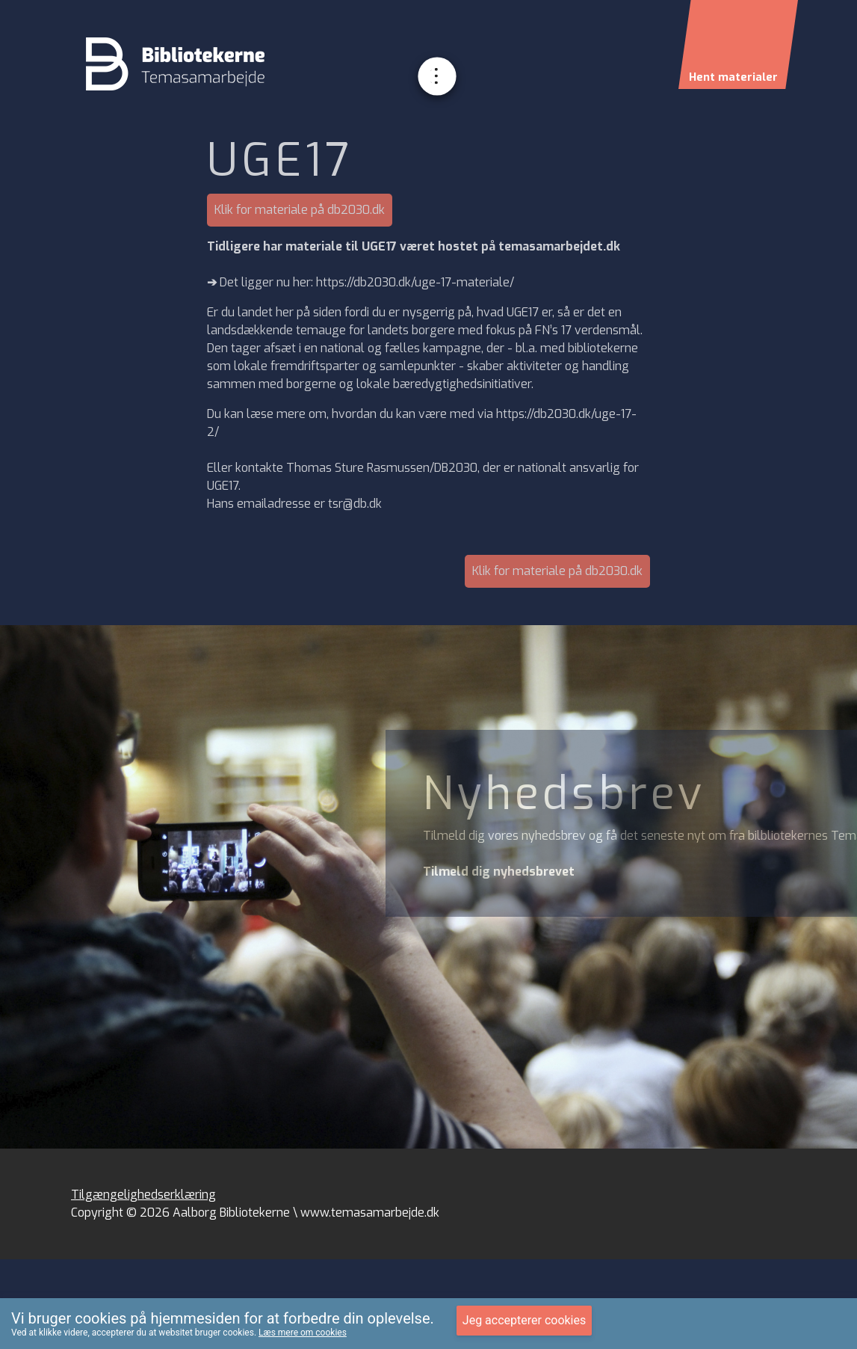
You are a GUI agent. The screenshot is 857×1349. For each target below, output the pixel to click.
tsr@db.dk (355, 503)
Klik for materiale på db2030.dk (299, 210)
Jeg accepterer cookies (524, 1320)
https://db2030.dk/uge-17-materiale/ (415, 282)
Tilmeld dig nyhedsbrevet (499, 871)
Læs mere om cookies (303, 1332)
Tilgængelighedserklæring (143, 1194)
